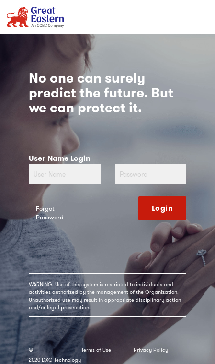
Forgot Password (50, 213)
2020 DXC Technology (55, 360)
